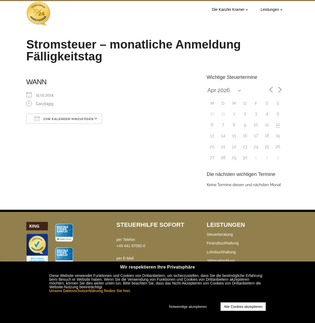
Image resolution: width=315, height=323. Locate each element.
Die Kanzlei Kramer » (230, 9)
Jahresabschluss (221, 261)
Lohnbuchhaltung (221, 252)
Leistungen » (271, 9)
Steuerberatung (220, 234)
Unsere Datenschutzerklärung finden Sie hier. (90, 291)
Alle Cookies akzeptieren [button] (243, 307)
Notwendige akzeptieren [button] (188, 307)
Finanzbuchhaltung (223, 243)
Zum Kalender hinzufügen (64, 118)
